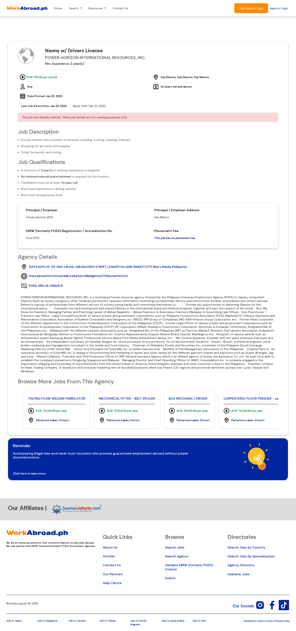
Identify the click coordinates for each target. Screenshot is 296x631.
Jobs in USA (199, 620)
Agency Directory (241, 565)
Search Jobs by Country (246, 547)
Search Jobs (174, 547)
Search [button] (74, 8)
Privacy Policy (282, 620)
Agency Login (279, 8)
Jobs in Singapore (47, 620)
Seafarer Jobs (239, 574)
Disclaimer (250, 620)
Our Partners (113, 574)
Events (170, 578)
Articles (109, 556)
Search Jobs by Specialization (251, 556)
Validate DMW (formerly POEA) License (189, 567)
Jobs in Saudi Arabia (172, 620)
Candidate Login (251, 8)
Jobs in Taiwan (107, 620)
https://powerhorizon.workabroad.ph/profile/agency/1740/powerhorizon (78, 276)
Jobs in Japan (14, 620)
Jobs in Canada (77, 620)
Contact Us (120, 8)
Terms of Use (265, 620)
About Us (110, 547)
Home (58, 8)
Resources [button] (96, 8)
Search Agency (176, 556)
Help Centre (112, 583)
